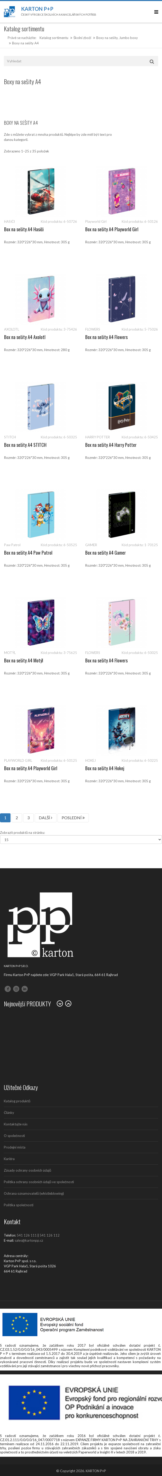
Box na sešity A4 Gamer (105, 552)
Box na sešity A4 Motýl (23, 660)
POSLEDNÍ (73, 817)
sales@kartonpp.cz (29, 1240)
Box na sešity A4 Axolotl (24, 337)
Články (9, 1113)
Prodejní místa (14, 1147)
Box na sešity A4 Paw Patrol (28, 552)
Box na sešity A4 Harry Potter (111, 444)
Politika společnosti (18, 1205)
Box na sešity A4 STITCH (25, 444)
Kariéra (9, 1159)
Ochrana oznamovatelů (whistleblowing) (34, 1193)
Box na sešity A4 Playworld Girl (111, 229)
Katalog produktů (17, 1101)
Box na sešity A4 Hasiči (24, 229)
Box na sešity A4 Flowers (106, 337)
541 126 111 (27, 1235)
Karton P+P (37, 9)
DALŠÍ (45, 817)
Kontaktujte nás (15, 1124)
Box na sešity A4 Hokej (104, 768)
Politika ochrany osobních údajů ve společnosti (39, 1182)
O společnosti (14, 1136)
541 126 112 (50, 1235)
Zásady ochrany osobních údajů (27, 1170)
